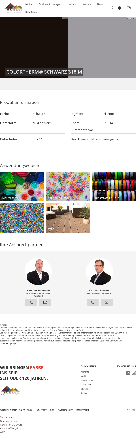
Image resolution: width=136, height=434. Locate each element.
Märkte (84, 376)
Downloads (85, 389)
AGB (52, 410)
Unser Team (86, 384)
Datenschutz (65, 410)
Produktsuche (87, 380)
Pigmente (85, 372)
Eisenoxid (110, 113)
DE (128, 410)
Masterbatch (7, 417)
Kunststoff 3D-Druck (11, 424)
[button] (121, 8)
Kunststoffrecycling (10, 428)
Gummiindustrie (9, 421)
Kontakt (84, 393)
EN (133, 410)
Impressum (82, 410)
